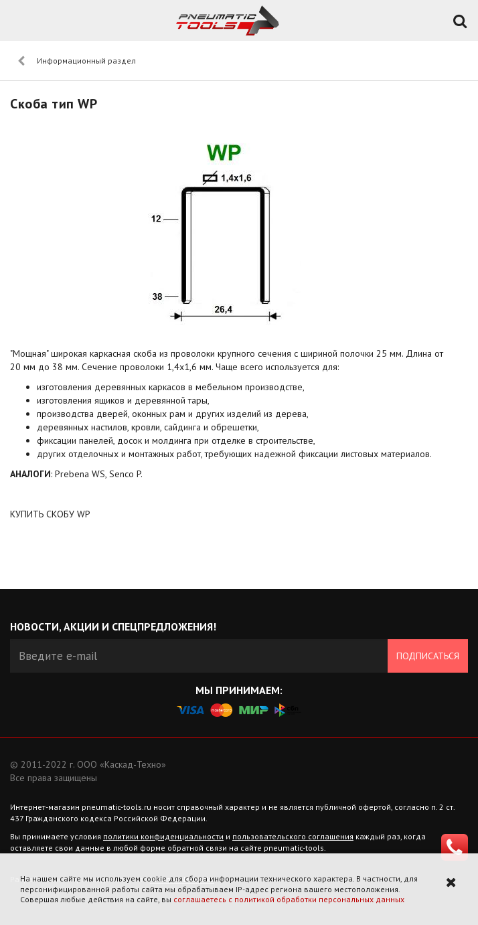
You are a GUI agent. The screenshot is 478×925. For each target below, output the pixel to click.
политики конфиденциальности (163, 836)
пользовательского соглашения (292, 836)
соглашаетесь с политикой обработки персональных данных (288, 899)
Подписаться (427, 656)
